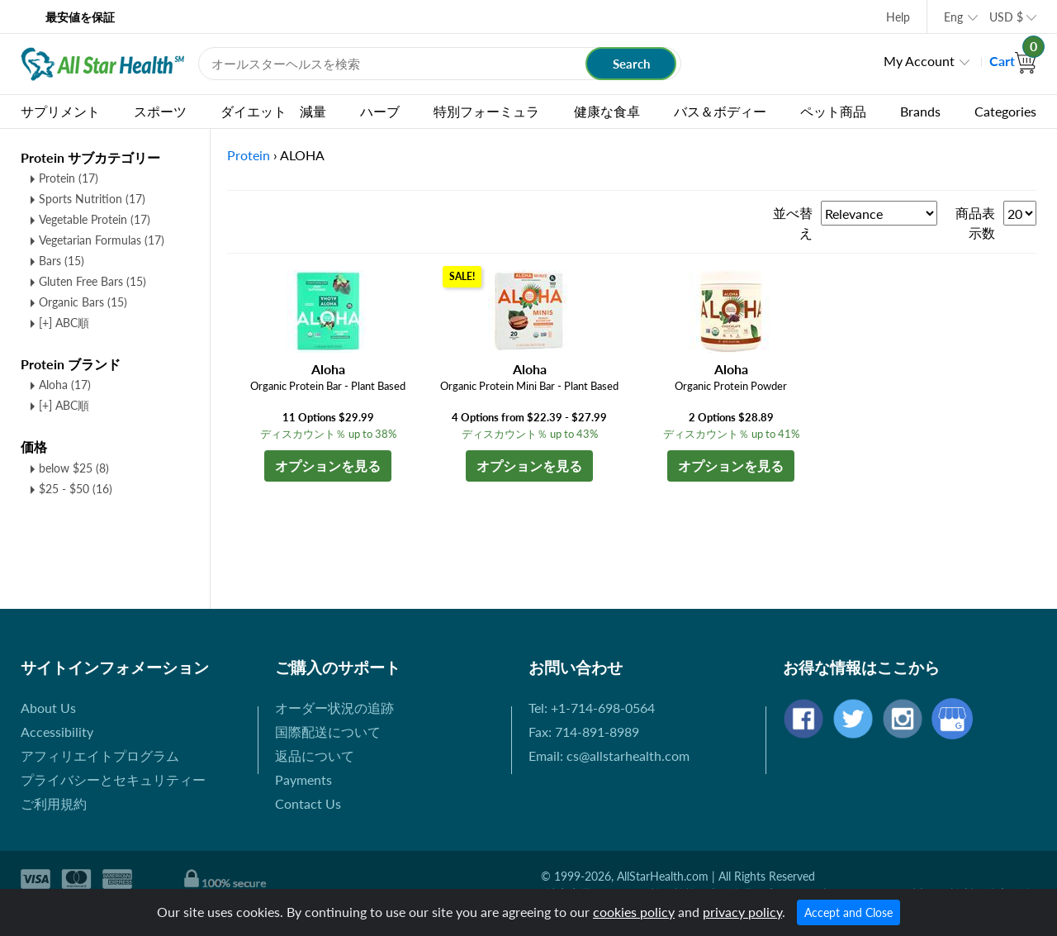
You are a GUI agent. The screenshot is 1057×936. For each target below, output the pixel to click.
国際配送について (328, 731)
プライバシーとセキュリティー (113, 779)
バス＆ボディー (720, 111)
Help (898, 17)
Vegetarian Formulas (101, 240)
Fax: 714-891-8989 (583, 731)
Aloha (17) (65, 385)
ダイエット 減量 (273, 111)
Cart (1012, 61)
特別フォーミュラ (486, 111)
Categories (1005, 111)
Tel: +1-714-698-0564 (591, 707)
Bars (61, 261)
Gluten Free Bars (92, 281)
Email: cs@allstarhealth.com (609, 755)
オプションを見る (328, 465)
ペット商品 (833, 111)
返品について (314, 755)
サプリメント (60, 111)
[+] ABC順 (64, 323)
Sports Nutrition (92, 199)
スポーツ (160, 111)
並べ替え (793, 222)
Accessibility (57, 731)
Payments (303, 779)
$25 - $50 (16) (75, 489)
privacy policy (742, 911)
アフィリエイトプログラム (100, 755)
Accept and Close (848, 912)
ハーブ (380, 111)
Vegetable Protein (94, 219)
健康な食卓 (607, 111)
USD (1006, 17)
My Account (919, 61)
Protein (68, 178)
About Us (48, 707)
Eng (953, 17)
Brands (920, 111)
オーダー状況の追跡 (334, 707)
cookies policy (634, 911)
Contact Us (308, 803)
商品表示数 (975, 222)
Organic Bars (83, 302)
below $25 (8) (74, 468)
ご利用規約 (54, 803)
